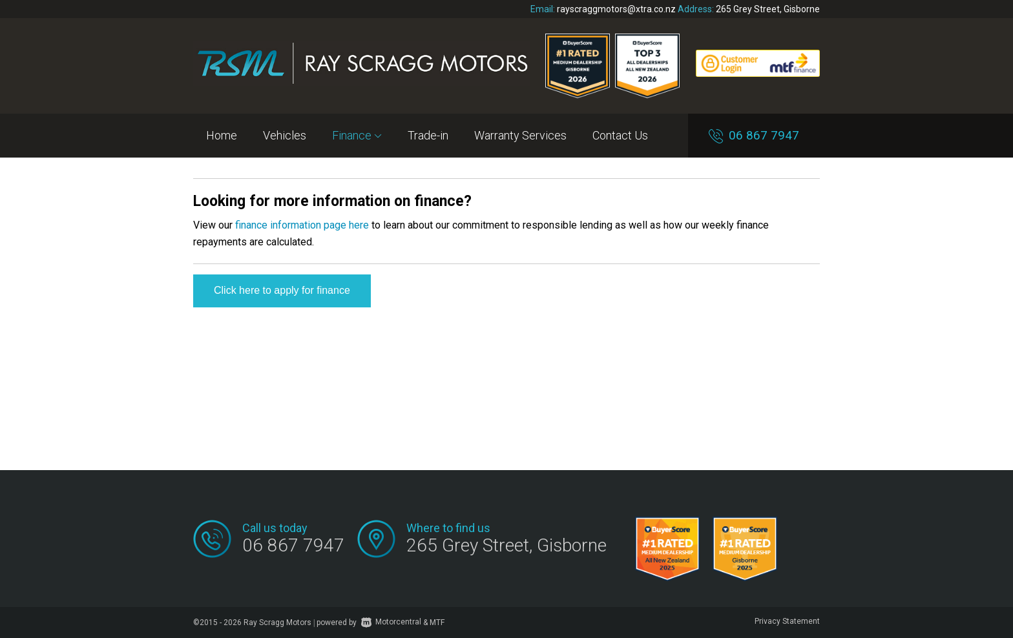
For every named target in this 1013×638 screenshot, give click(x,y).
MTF (437, 621)
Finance (357, 135)
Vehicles (284, 135)
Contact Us (620, 135)
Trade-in (428, 135)
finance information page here (302, 225)
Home (221, 135)
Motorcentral (391, 621)
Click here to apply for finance (282, 290)
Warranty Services (520, 135)
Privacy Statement (787, 621)
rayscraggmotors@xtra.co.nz (616, 9)
